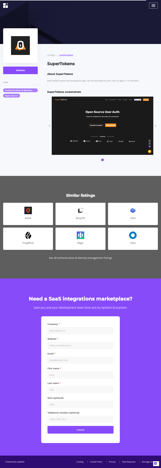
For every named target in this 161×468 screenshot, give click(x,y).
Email (50, 353)
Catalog (79, 461)
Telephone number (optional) (63, 412)
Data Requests (129, 461)
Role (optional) (55, 397)
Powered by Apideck (15, 461)
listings (51, 55)
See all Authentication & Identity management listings (80, 258)
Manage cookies (149, 461)
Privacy (112, 461)
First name (53, 368)
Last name (53, 383)
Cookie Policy (96, 461)
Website (20, 70)
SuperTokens (66, 55)
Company (52, 324)
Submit (80, 429)
